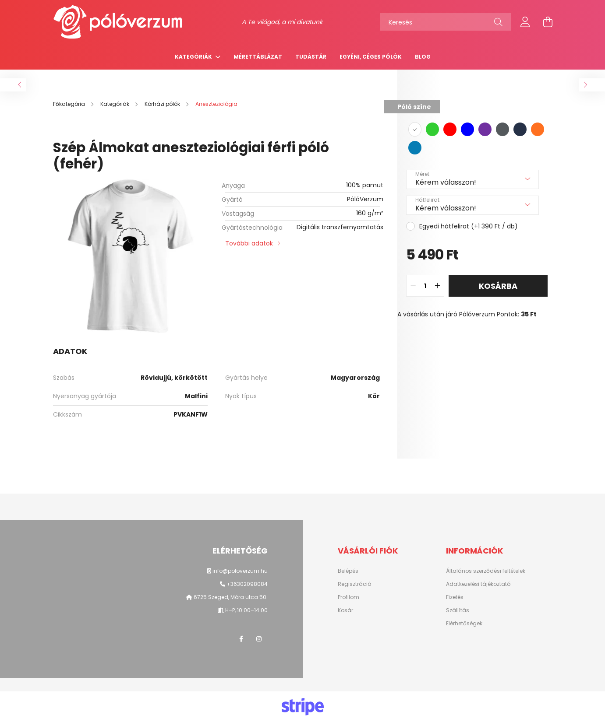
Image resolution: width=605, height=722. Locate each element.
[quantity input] (425, 285)
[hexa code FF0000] (449, 129)
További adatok (249, 243)
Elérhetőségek (464, 623)
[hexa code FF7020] (537, 129)
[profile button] (525, 22)
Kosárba (498, 285)
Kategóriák (194, 56)
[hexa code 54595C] (502, 129)
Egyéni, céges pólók (371, 56)
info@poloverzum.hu (240, 571)
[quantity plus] (437, 285)
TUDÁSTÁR (310, 56)
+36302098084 (247, 584)
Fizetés (454, 597)
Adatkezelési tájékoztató (478, 584)
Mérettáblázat (258, 56)
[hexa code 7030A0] (485, 129)
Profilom (348, 597)
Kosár (345, 610)
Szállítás (457, 610)
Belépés (348, 571)
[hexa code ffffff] (415, 129)
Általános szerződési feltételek (485, 571)
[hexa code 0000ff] (467, 129)
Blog (423, 56)
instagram (259, 639)
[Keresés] (445, 22)
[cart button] (548, 22)
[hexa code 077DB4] (414, 147)
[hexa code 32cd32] (432, 129)
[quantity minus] (413, 285)
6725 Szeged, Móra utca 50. (230, 597)
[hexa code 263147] (520, 129)
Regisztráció (354, 584)
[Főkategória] (69, 104)
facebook (241, 639)
